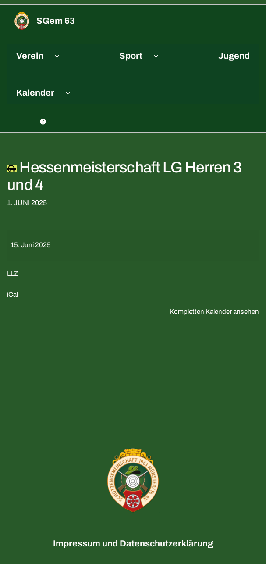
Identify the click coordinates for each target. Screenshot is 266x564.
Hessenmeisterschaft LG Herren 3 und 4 (124, 176)
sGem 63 (55, 20)
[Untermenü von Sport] (156, 55)
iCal (12, 294)
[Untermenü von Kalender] (68, 92)
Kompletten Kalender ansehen (214, 311)
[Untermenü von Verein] (57, 55)
